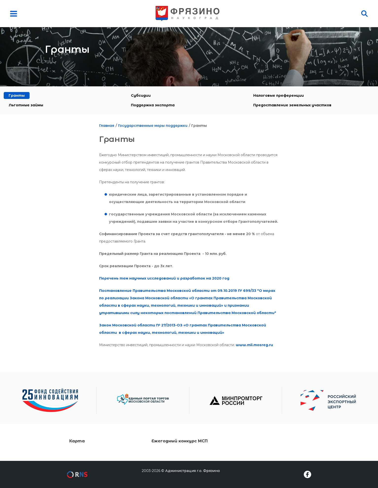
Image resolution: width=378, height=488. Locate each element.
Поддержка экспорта (153, 105)
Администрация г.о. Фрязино (192, 471)
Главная (106, 125)
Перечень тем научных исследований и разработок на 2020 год (164, 278)
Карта (77, 441)
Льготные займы (26, 105)
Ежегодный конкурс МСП (179, 441)
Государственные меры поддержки (152, 125)
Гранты (17, 95)
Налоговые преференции (278, 95)
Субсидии (141, 95)
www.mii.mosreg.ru (254, 345)
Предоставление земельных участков (292, 105)
